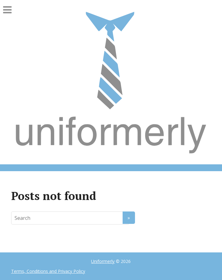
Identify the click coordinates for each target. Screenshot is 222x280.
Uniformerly (103, 261)
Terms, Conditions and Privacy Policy (48, 271)
